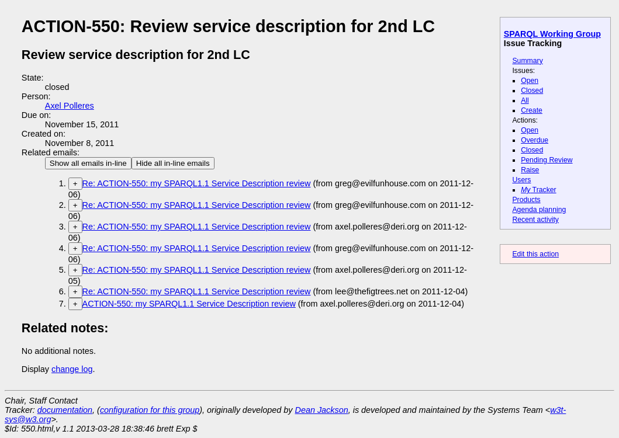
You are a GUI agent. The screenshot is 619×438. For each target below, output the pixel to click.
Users (521, 180)
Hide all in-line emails (173, 163)
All (525, 100)
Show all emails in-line (88, 163)
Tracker (538, 190)
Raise (530, 170)
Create (531, 110)
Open (529, 81)
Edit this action (535, 254)
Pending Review (546, 160)
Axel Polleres (69, 105)
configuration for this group (149, 410)
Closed (532, 90)
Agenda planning (539, 210)
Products (526, 200)
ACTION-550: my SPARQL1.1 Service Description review (189, 303)
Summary (527, 61)
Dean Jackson (321, 410)
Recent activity (535, 219)
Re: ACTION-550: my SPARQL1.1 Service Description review (196, 183)
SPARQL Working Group (552, 34)
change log (71, 369)
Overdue (534, 140)
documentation (64, 410)
